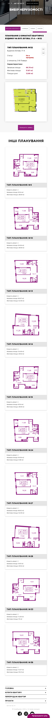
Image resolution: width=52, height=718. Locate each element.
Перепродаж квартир (15, 697)
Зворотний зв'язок (32, 3)
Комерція (25, 28)
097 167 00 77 (19, 3)
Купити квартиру (13, 692)
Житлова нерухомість (13, 28)
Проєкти (9, 701)
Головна (9, 688)
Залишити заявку (26, 127)
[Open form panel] (38, 716)
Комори (40, 28)
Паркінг (33, 28)
